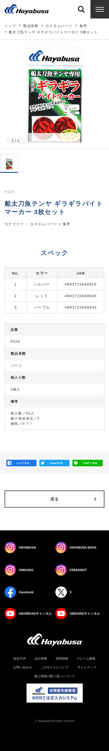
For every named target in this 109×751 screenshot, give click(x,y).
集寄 (83, 26)
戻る (54, 499)
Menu (99, 9)
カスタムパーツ (59, 26)
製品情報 (31, 26)
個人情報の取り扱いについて (54, 676)
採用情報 (62, 658)
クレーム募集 (86, 658)
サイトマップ (86, 667)
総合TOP (19, 658)
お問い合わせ (22, 667)
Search (81, 9)
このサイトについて (55, 667)
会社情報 (41, 658)
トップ (10, 26)
